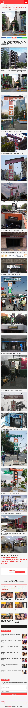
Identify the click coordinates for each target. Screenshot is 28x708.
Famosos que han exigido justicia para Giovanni (14, 648)
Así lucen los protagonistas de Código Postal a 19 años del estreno (14, 654)
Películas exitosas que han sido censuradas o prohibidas (14, 666)
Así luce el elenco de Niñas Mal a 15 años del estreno (14, 672)
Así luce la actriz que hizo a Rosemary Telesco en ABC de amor (14, 660)
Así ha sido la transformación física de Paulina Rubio (14, 636)
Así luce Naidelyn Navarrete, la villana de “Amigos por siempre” (14, 642)
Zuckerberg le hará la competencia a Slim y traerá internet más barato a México (14, 560)
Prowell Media (9, 706)
